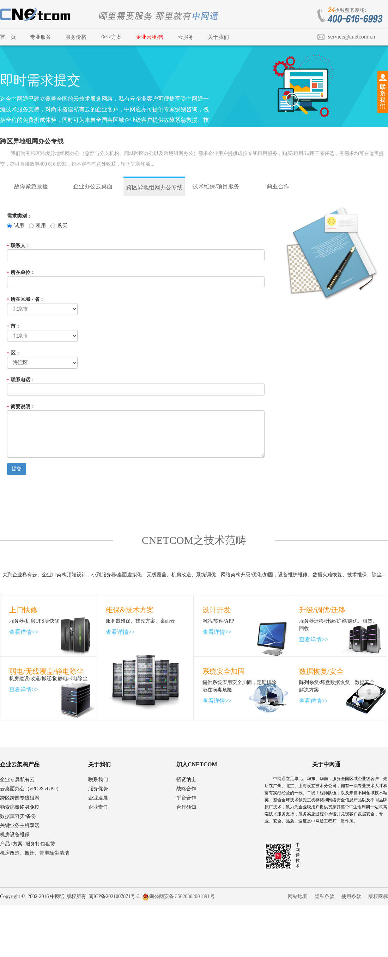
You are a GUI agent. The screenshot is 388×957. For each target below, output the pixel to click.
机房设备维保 (15, 834)
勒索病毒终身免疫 (20, 807)
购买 (58, 225)
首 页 (8, 37)
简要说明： (21, 406)
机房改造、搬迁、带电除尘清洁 (34, 853)
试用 (15, 225)
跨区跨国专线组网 (20, 798)
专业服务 (40, 37)
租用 (37, 225)
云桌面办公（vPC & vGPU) (29, 788)
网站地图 (298, 896)
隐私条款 (324, 896)
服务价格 (75, 37)
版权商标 (378, 896)
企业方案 (111, 37)
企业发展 (98, 798)
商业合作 (278, 186)
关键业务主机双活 (20, 825)
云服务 (186, 37)
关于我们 (218, 37)
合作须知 (186, 807)
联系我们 (98, 779)
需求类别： (19, 216)
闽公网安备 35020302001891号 (178, 896)
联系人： (18, 245)
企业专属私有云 (17, 779)
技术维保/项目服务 (216, 186)
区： (13, 353)
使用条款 (351, 896)
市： (13, 326)
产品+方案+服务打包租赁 (27, 843)
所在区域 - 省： (25, 299)
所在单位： (21, 272)
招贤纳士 (186, 779)
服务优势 (98, 788)
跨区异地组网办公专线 (154, 187)
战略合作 (186, 788)
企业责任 (98, 807)
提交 (17, 468)
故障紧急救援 (31, 186)
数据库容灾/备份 (18, 816)
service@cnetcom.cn (351, 37)
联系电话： (21, 379)
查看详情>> (23, 632)
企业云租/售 (150, 37)
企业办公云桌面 (93, 186)
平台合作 (186, 798)
